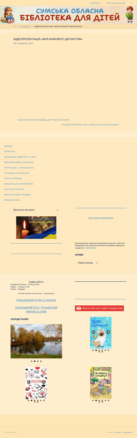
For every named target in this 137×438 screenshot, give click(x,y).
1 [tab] (31, 361)
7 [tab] (99, 352)
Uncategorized (25, 26)
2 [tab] (34, 361)
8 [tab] (102, 352)
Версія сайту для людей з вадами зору (99, 308)
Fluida (118, 433)
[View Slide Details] (36, 341)
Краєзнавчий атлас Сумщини (36, 300)
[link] (131, 3)
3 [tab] (38, 361)
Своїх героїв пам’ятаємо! (101, 218)
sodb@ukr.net (90, 248)
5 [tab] (105, 350)
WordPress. (128, 433)
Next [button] (59, 341)
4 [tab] (41, 361)
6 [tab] (108, 350)
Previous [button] (14, 341)
